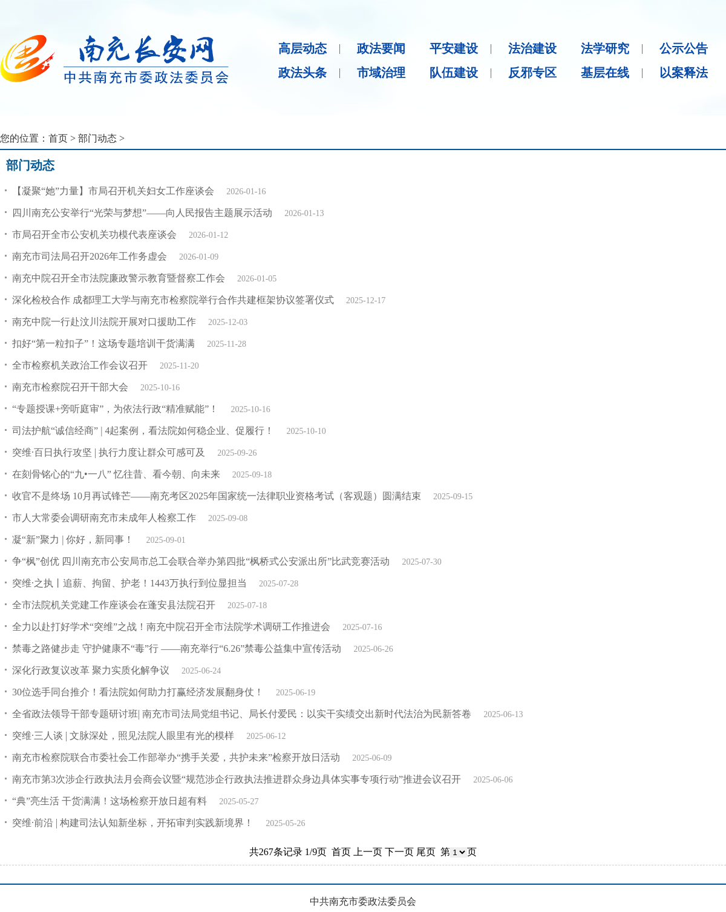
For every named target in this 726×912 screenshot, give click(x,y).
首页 (58, 138)
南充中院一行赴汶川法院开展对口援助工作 (104, 322)
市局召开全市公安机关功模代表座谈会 (94, 234)
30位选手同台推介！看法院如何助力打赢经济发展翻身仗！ (138, 692)
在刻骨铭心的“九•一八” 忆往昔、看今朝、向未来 (116, 474)
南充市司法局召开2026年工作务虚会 (89, 256)
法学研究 (605, 48)
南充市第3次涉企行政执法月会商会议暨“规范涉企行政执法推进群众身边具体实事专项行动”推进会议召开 (236, 779)
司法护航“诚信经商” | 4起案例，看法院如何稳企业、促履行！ (143, 430)
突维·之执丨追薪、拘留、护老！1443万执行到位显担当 (129, 583)
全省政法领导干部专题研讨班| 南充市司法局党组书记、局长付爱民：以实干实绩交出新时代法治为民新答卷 (241, 714)
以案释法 (683, 72)
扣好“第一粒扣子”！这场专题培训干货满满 (103, 343)
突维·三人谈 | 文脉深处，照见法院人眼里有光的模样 (123, 735)
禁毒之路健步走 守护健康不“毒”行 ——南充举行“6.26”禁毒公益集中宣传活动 (176, 648)
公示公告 (683, 48)
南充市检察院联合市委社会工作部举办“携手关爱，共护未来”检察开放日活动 (176, 757)
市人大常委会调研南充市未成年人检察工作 (104, 518)
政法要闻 (381, 48)
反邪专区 (532, 72)
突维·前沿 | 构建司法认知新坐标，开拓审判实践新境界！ (132, 823)
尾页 (426, 852)
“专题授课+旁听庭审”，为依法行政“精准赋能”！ (115, 409)
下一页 (399, 852)
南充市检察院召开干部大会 (70, 387)
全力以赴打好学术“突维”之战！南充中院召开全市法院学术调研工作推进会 (171, 627)
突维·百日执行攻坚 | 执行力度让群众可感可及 (108, 452)
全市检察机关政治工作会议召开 (80, 365)
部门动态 (97, 138)
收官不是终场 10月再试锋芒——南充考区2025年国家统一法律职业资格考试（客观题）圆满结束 (216, 496)
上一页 (367, 852)
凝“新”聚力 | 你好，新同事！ (73, 539)
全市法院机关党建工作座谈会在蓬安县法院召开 (113, 605)
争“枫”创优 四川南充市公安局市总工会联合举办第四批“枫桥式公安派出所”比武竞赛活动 (201, 561)
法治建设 (532, 48)
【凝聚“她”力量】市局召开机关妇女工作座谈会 (113, 191)
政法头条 (302, 72)
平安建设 (454, 48)
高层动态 (302, 48)
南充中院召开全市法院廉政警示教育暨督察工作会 (118, 278)
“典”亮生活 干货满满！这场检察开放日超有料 (109, 801)
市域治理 (381, 72)
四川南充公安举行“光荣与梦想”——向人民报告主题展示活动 (142, 213)
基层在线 (605, 72)
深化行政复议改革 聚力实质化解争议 (90, 670)
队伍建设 (454, 72)
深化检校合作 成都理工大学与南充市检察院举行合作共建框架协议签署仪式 (173, 300)
